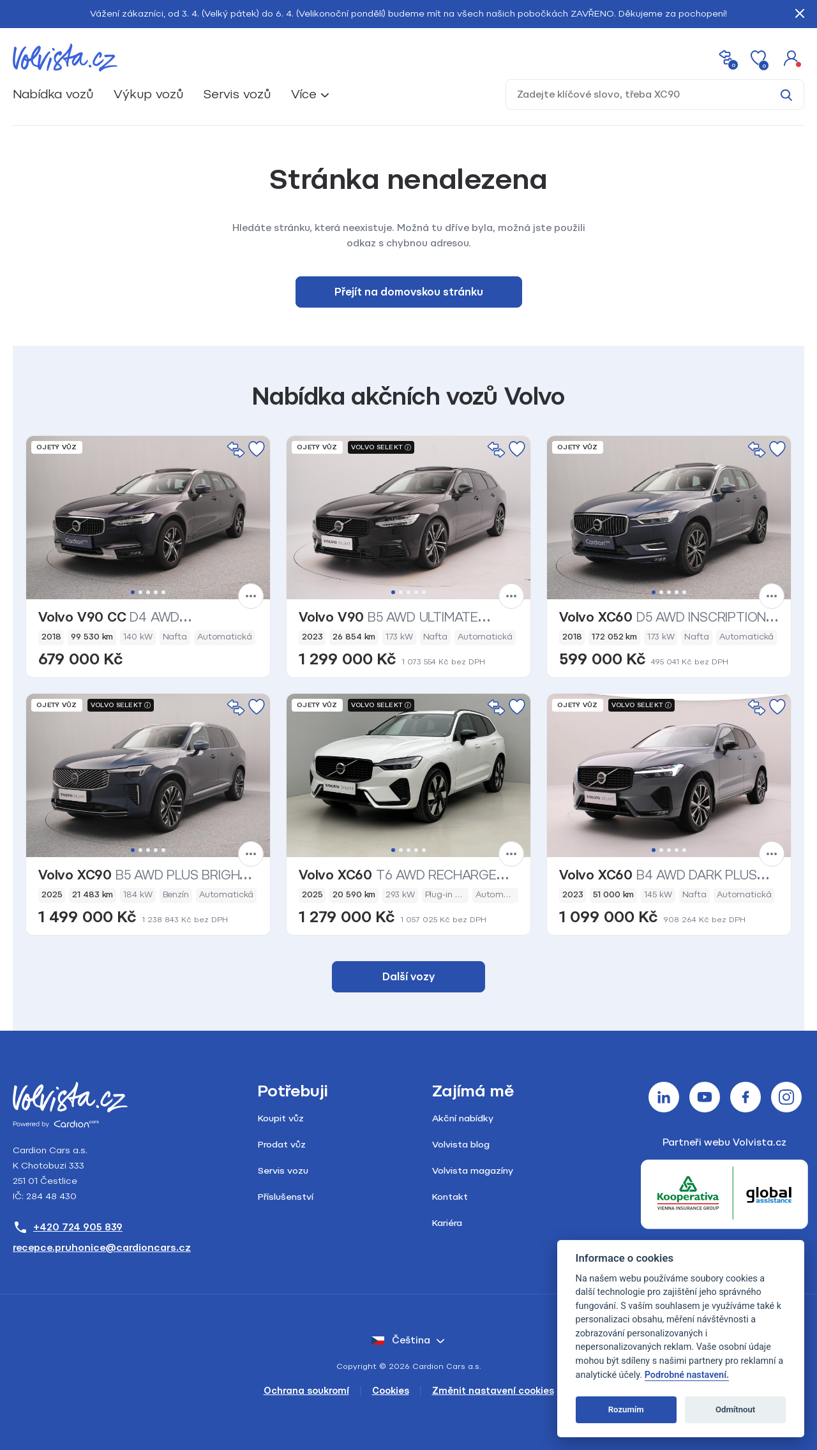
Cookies (390, 1391)
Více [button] (304, 94)
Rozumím (626, 1409)
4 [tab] (156, 592)
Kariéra (447, 1223)
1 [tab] (133, 592)
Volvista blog (461, 1144)
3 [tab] (148, 592)
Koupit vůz (281, 1118)
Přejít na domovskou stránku (408, 292)
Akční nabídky (462, 1118)
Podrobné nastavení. (687, 1375)
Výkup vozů (148, 94)
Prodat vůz (282, 1144)
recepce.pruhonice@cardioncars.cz (102, 1247)
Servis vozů (237, 94)
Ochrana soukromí (306, 1391)
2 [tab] (140, 592)
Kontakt (450, 1197)
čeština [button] (400, 1340)
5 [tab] (163, 592)
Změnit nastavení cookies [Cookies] (493, 1391)
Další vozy (408, 977)
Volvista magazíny (472, 1170)
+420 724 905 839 (68, 1227)
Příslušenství (285, 1197)
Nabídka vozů (53, 94)
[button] (791, 57)
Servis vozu (283, 1170)
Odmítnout (735, 1409)
